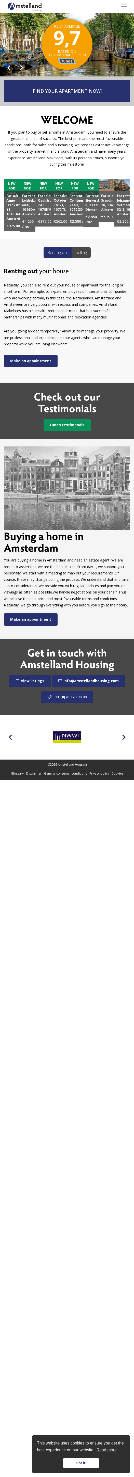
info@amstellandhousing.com (88, 680)
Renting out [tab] (57, 252)
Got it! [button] (81, 1463)
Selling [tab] (81, 252)
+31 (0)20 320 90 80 (67, 697)
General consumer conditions (65, 773)
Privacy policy (99, 773)
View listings (29, 680)
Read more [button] (107, 1450)
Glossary (17, 773)
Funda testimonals (67, 424)
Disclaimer (34, 773)
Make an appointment (30, 360)
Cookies (117, 773)
